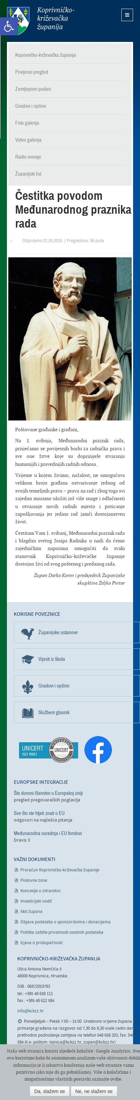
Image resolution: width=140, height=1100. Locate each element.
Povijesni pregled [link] (31, 72)
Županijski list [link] (28, 173)
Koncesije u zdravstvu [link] (40, 891)
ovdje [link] (115, 1079)
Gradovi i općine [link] (30, 106)
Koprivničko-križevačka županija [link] (40, 21)
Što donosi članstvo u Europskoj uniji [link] (48, 793)
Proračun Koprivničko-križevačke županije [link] (59, 870)
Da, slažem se (49, 1091)
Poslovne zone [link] (33, 880)
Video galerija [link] (28, 139)
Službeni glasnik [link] (53, 712)
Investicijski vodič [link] (36, 901)
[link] (9, 26)
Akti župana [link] (31, 912)
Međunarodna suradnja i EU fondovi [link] (48, 833)
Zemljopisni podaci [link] (33, 89)
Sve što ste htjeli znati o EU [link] (39, 813)
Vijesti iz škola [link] (51, 659)
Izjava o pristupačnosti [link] (41, 943)
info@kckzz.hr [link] (30, 1011)
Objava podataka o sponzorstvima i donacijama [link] (65, 922)
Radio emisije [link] (28, 156)
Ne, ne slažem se (94, 1091)
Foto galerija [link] (27, 122)
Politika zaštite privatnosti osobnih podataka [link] (61, 932)
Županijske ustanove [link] (58, 632)
